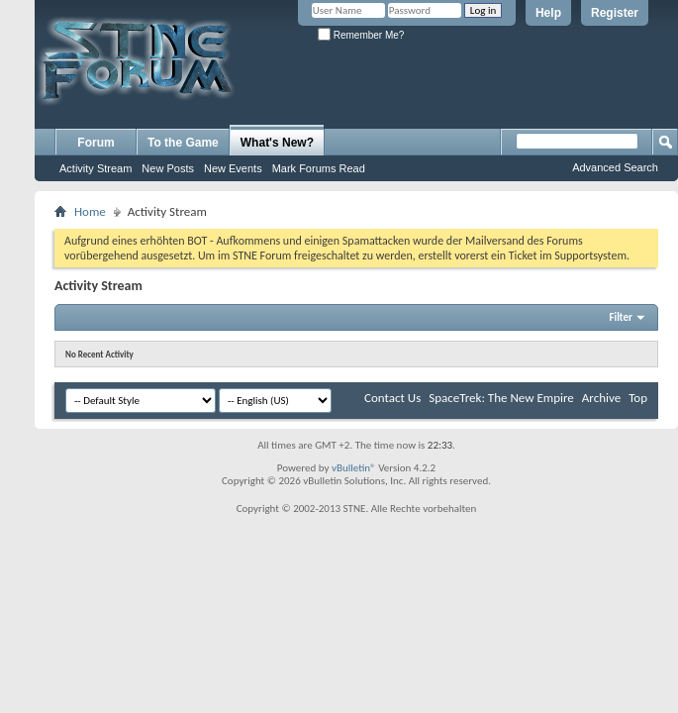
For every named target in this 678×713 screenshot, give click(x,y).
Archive (601, 397)
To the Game (183, 143)
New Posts (168, 168)
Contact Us (392, 397)
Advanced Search (615, 167)
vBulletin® (354, 467)
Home (90, 211)
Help (548, 13)
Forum (95, 143)
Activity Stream (95, 168)
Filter (620, 317)
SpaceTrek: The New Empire (501, 397)
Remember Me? (361, 35)
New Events (233, 168)
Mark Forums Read (318, 168)
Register (614, 13)
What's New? (277, 143)
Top (638, 397)
